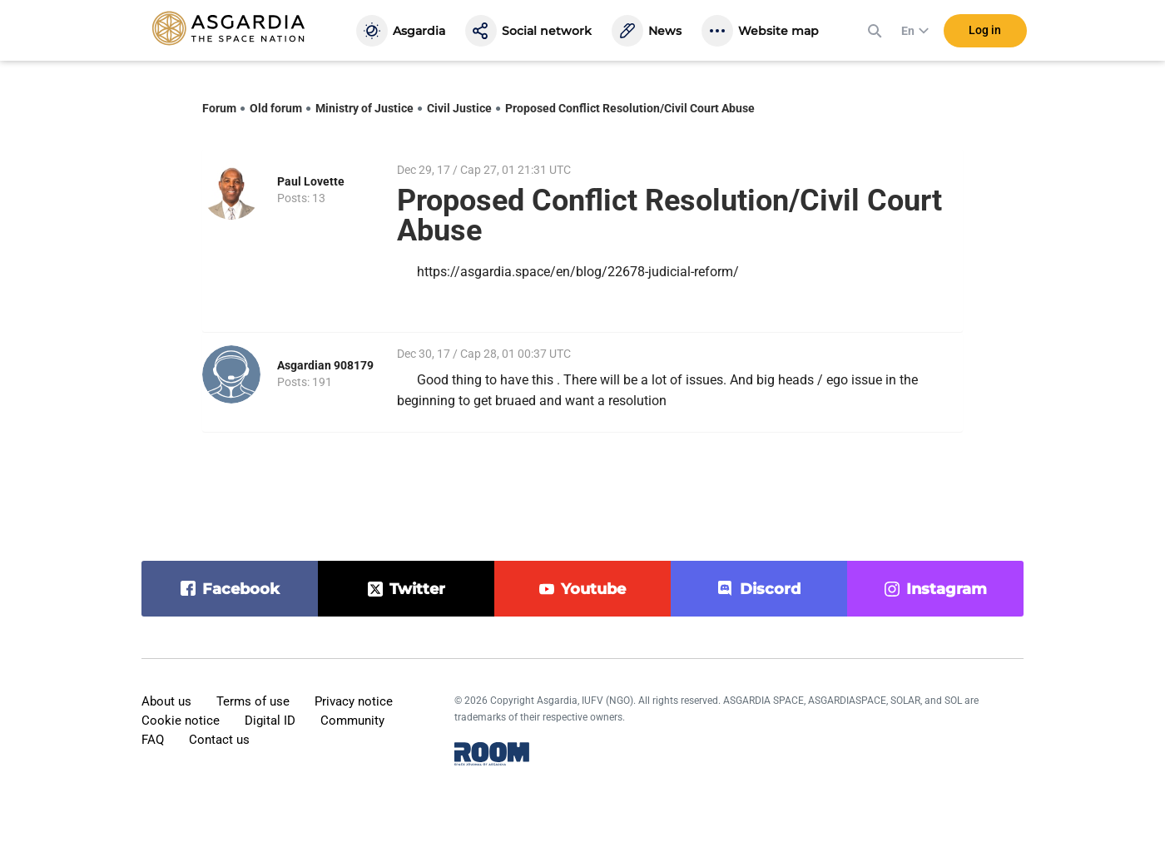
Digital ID (270, 720)
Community (352, 720)
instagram (946, 589)
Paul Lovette (311, 181)
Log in (985, 32)
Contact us (219, 739)
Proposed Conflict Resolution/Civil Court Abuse (630, 108)
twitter (417, 589)
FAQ (152, 739)
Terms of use (253, 701)
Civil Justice (459, 108)
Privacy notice (354, 701)
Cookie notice (180, 720)
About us (166, 701)
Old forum (276, 108)
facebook (241, 589)
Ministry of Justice (364, 108)
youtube (593, 589)
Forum (219, 108)
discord (770, 589)
